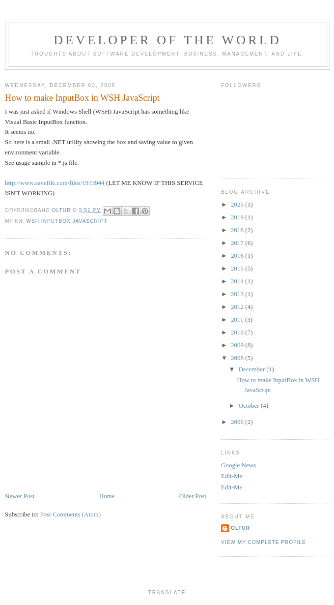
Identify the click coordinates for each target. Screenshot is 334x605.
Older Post (192, 496)
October (250, 405)
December (253, 369)
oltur (240, 528)
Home (107, 496)
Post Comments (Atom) (70, 514)
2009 (238, 345)
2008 (238, 358)
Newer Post (19, 496)
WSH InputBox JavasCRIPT (66, 221)
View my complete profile (263, 542)
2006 (238, 421)
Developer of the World (167, 40)
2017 (238, 242)
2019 (238, 217)
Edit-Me (231, 476)
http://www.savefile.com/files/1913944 (55, 182)
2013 (238, 294)
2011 (238, 319)
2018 (238, 230)
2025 (238, 204)
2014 (238, 281)
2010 (238, 332)
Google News (238, 465)
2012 (238, 306)
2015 (238, 268)
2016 (238, 255)
